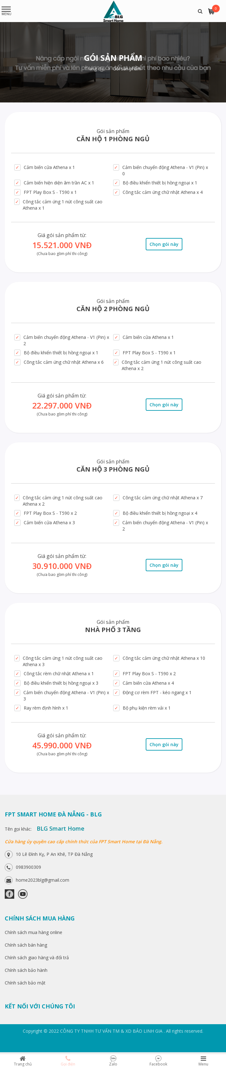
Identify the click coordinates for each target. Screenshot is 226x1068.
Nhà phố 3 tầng (113, 629)
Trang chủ (97, 69)
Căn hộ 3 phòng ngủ (113, 469)
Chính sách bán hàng (26, 945)
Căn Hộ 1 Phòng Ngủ (113, 139)
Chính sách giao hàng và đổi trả (37, 958)
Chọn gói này (164, 244)
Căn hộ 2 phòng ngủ (113, 309)
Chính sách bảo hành (26, 970)
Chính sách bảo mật (25, 983)
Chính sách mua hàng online (33, 932)
